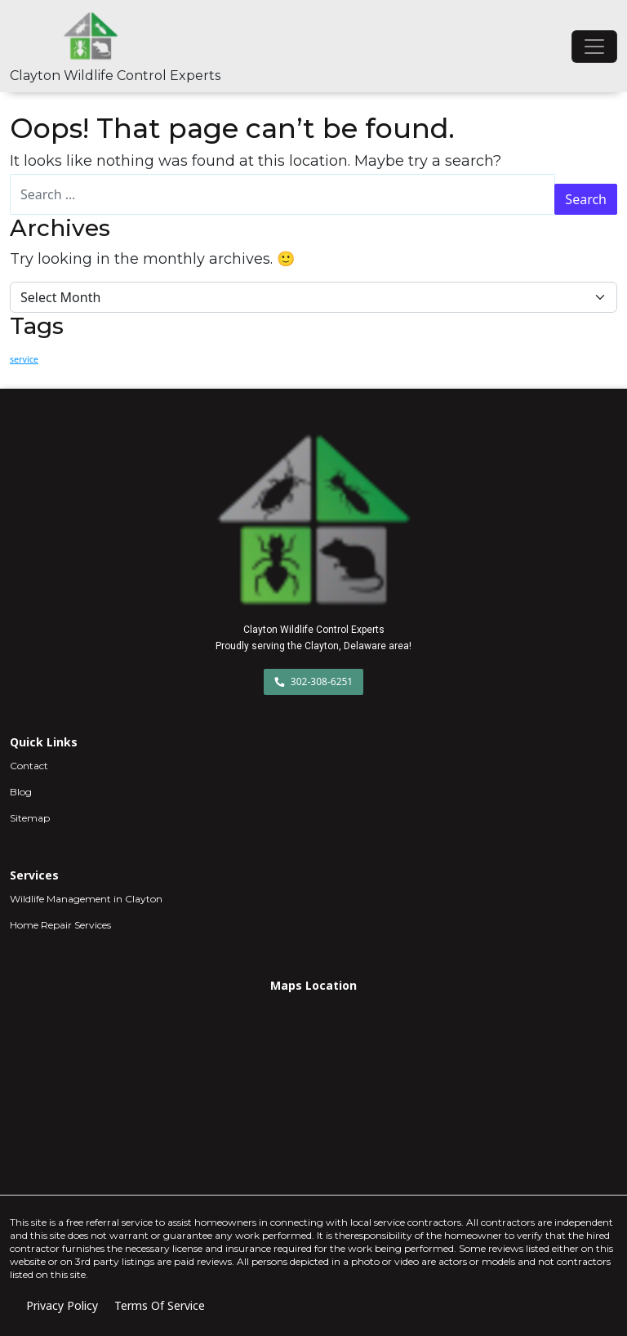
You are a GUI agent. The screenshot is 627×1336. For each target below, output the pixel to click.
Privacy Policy (62, 1305)
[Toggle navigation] (594, 46)
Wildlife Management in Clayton (86, 899)
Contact (29, 765)
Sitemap (30, 818)
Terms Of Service (159, 1305)
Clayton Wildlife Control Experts (115, 75)
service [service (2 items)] (24, 359)
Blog (21, 792)
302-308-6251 (314, 681)
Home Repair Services (60, 925)
